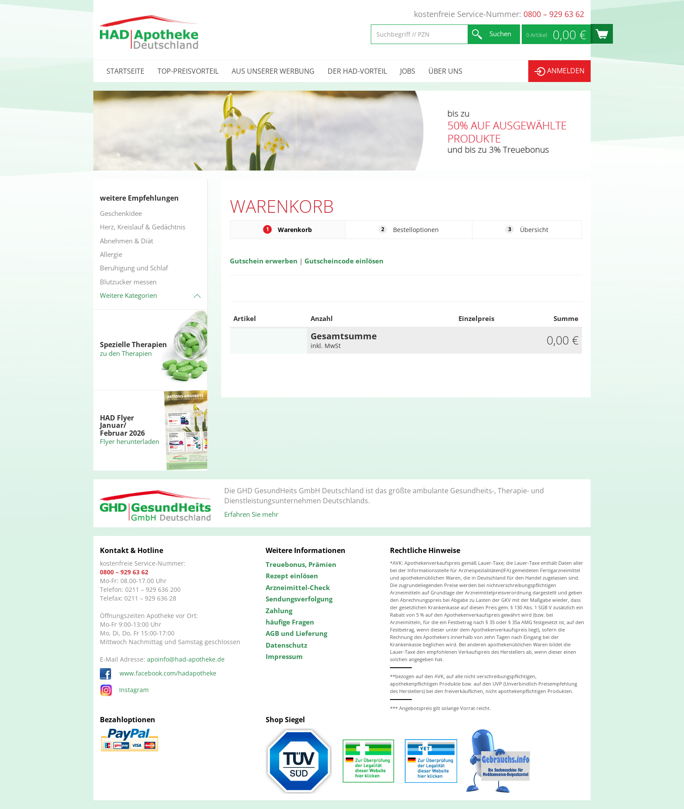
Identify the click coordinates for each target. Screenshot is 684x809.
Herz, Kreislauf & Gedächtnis (142, 226)
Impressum (284, 656)
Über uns (445, 71)
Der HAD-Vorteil (357, 71)
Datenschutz (286, 645)
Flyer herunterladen (129, 441)
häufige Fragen (290, 622)
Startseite (125, 71)
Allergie (111, 254)
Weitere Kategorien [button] (128, 295)
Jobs (407, 71)
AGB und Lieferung (296, 633)
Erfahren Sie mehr (251, 514)
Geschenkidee (121, 213)
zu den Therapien (126, 353)
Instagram (124, 690)
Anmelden (559, 71)
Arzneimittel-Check (298, 587)
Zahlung (279, 610)
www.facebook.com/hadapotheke (158, 673)
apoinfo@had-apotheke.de (186, 659)
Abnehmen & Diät (126, 240)
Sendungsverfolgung (299, 598)
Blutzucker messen (128, 281)
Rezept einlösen (292, 575)
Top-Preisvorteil (188, 71)
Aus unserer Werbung (273, 71)
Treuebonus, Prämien (301, 564)
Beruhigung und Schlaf (134, 267)
